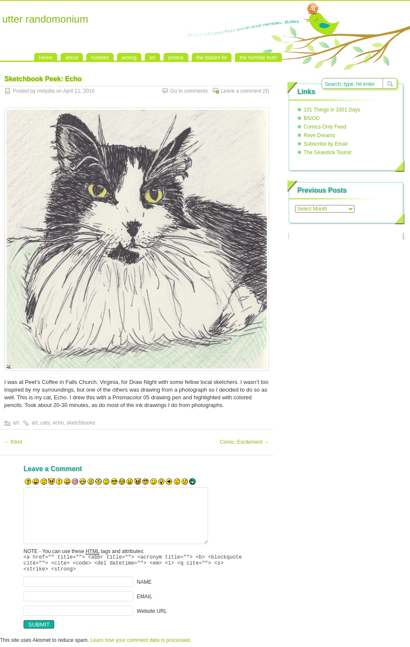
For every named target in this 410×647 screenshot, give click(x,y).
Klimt (13, 442)
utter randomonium (45, 19)
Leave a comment (241, 91)
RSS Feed (312, 9)
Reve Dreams (319, 135)
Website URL (152, 615)
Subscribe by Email (326, 144)
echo (58, 423)
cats (45, 423)
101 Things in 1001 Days (332, 110)
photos (176, 58)
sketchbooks (81, 423)
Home (46, 58)
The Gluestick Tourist (327, 152)
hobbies (100, 58)
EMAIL (144, 600)
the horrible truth (258, 58)
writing (129, 58)
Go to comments (189, 91)
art (152, 58)
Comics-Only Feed (325, 127)
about (71, 58)
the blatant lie (211, 58)
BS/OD (311, 118)
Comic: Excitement (244, 442)
